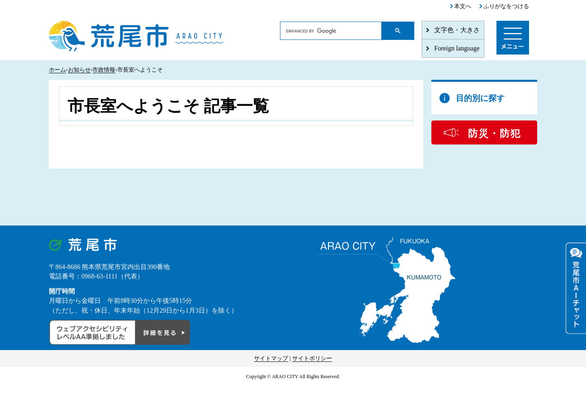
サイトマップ (271, 358)
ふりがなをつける (506, 6)
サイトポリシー (312, 358)
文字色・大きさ (457, 29)
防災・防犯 (494, 133)
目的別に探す (480, 98)
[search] (331, 31)
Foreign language (457, 48)
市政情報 (103, 70)
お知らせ (79, 70)
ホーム (57, 70)
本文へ (462, 6)
